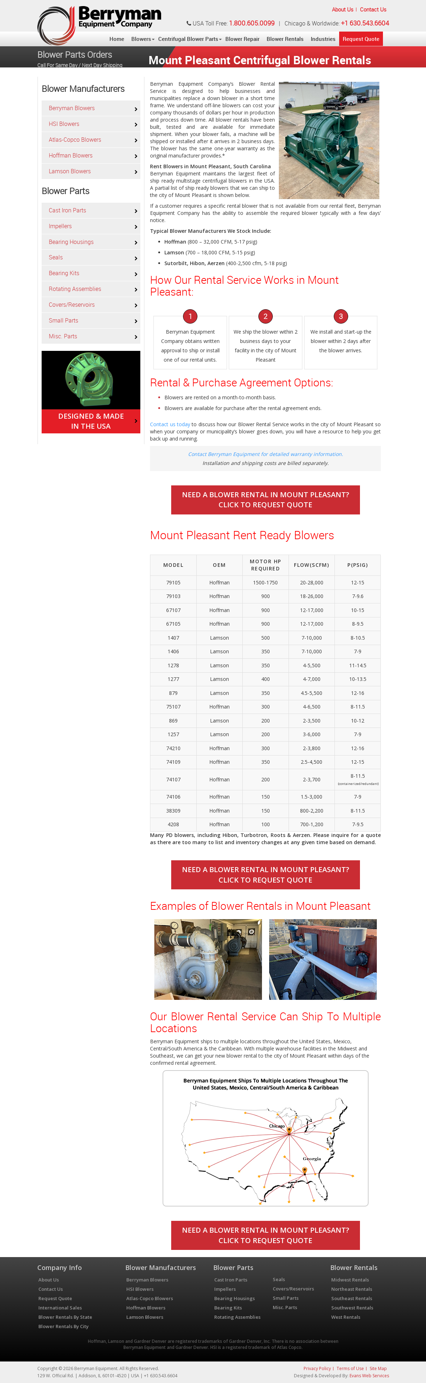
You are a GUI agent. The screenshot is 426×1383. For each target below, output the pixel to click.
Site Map (378, 1368)
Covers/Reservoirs (72, 305)
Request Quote (361, 38)
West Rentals (345, 1317)
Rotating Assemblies (75, 289)
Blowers (141, 38)
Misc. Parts (63, 336)
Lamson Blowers (70, 171)
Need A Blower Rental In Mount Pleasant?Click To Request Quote (265, 500)
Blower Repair (242, 38)
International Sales (60, 1307)
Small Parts (63, 320)
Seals (56, 257)
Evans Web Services (369, 1376)
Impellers (60, 226)
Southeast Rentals (351, 1298)
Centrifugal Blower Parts (188, 38)
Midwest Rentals (350, 1279)
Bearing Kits (64, 273)
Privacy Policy (317, 1368)
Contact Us (373, 9)
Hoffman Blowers (71, 155)
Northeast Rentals (351, 1289)
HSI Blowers (64, 124)
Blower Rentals (285, 38)
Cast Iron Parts (67, 210)
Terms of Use (350, 1368)
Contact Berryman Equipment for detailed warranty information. (265, 454)
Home (116, 38)
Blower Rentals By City (63, 1326)
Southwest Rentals (352, 1307)
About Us (343, 9)
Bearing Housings (71, 242)
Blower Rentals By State (65, 1317)
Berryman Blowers (72, 108)
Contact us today (170, 424)
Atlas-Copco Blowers (75, 140)
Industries (323, 38)
